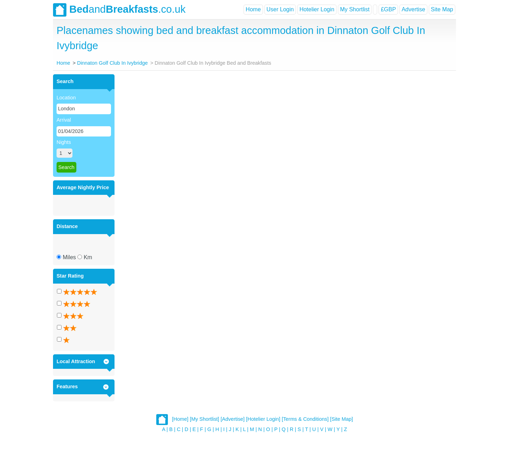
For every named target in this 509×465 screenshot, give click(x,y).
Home (253, 9)
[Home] (180, 419)
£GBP (388, 9)
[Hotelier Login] (263, 419)
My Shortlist (355, 9)
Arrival (64, 120)
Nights (64, 142)
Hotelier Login (316, 9)
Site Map (442, 9)
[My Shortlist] (204, 419)
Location (66, 97)
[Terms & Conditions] (305, 419)
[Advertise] (233, 419)
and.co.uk (119, 10)
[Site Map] (341, 419)
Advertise (413, 9)
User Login (280, 9)
